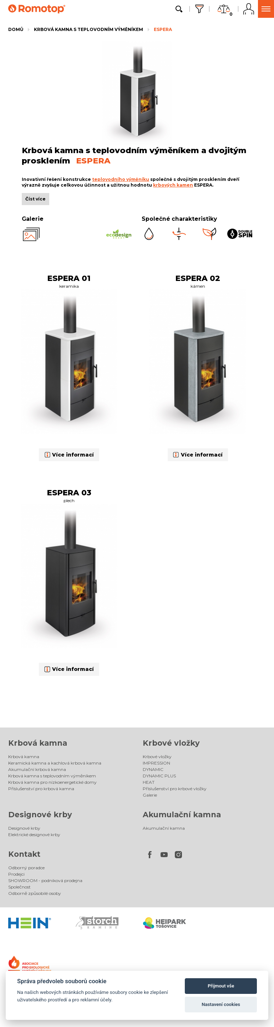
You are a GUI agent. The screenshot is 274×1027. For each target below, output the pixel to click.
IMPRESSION (156, 763)
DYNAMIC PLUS (159, 775)
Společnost (19, 887)
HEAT (148, 782)
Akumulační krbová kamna (37, 769)
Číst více (35, 199)
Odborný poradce (26, 867)
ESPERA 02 (198, 278)
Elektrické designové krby (34, 834)
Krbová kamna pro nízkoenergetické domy (52, 782)
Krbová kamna (37, 743)
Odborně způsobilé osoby (34, 893)
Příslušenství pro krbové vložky (175, 788)
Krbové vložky (171, 743)
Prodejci (16, 874)
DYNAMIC (153, 769)
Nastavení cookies (221, 1004)
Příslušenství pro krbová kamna (41, 788)
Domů (15, 29)
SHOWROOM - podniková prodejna (45, 880)
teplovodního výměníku (120, 179)
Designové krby (40, 814)
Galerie (150, 795)
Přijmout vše (221, 986)
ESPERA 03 (69, 492)
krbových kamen (173, 185)
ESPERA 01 (69, 278)
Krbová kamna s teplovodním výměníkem (88, 29)
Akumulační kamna (182, 814)
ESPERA (163, 29)
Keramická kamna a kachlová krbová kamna (54, 763)
